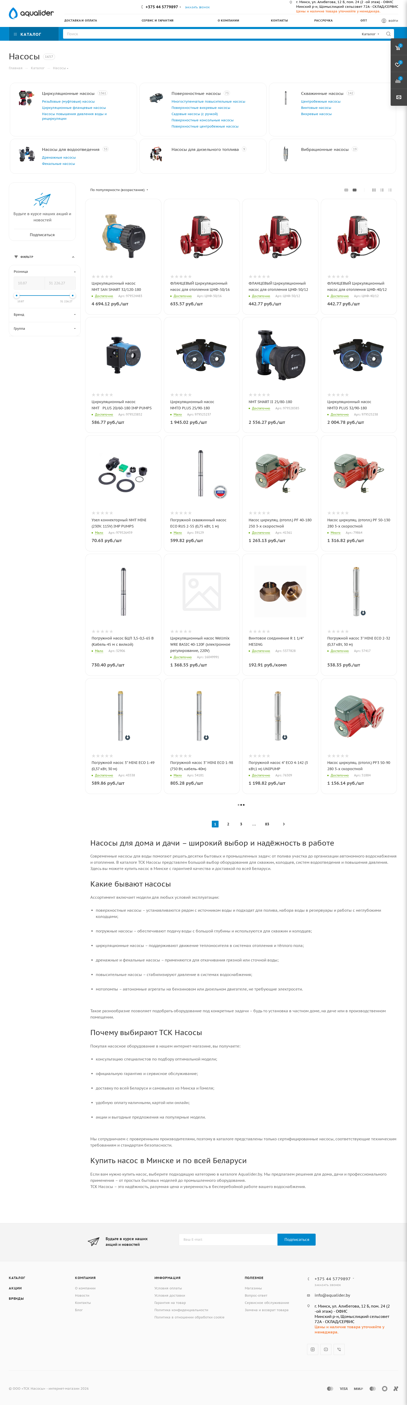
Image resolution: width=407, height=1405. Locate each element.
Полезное (254, 1278)
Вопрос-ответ (256, 1295)
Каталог (17, 1278)
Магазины (253, 1288)
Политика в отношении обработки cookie (189, 1317)
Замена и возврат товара (267, 1310)
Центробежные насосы (321, 101)
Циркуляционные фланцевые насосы (74, 108)
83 (267, 824)
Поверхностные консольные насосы (203, 120)
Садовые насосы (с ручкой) (195, 114)
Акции (15, 1288)
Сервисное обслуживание (267, 1303)
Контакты (83, 1303)
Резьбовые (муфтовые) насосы (68, 101)
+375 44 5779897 (162, 6)
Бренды (16, 1298)
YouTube (325, 1349)
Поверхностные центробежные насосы (205, 126)
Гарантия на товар (170, 1303)
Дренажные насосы (59, 157)
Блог (79, 1310)
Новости (82, 1295)
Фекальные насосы (58, 163)
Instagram (312, 1349)
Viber (339, 1349)
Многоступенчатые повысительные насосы (208, 101)
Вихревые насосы (316, 114)
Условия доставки (169, 1295)
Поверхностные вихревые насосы (201, 108)
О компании (85, 1288)
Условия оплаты (168, 1288)
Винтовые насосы (316, 108)
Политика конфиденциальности (181, 1310)
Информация (167, 1278)
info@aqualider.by (332, 1295)
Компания (85, 1278)
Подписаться (296, 1239)
